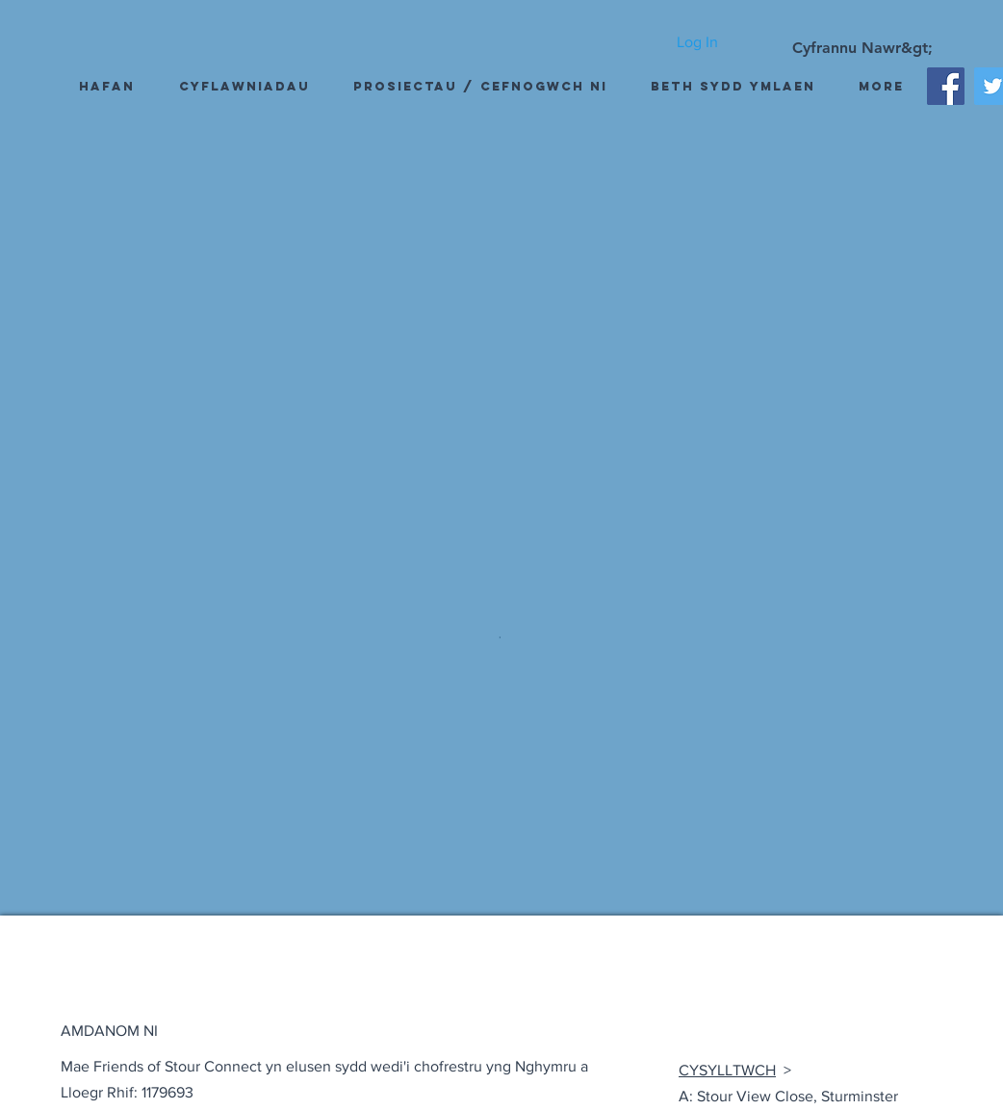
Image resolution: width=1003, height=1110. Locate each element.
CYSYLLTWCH (727, 1070)
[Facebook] (945, 86)
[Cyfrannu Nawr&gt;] (862, 48)
